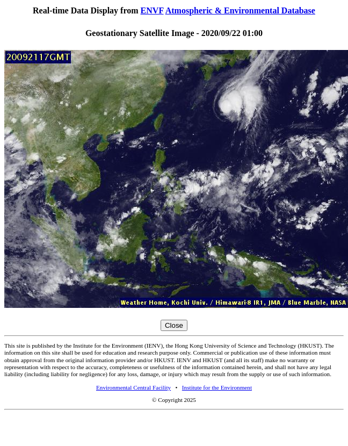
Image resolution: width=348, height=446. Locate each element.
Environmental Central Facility (133, 387)
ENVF (152, 10)
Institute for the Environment (217, 387)
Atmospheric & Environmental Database (240, 10)
